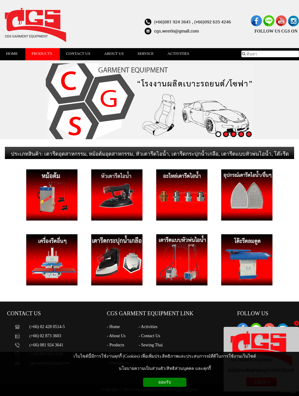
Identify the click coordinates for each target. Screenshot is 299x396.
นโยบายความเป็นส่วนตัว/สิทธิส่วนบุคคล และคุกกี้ (165, 368)
